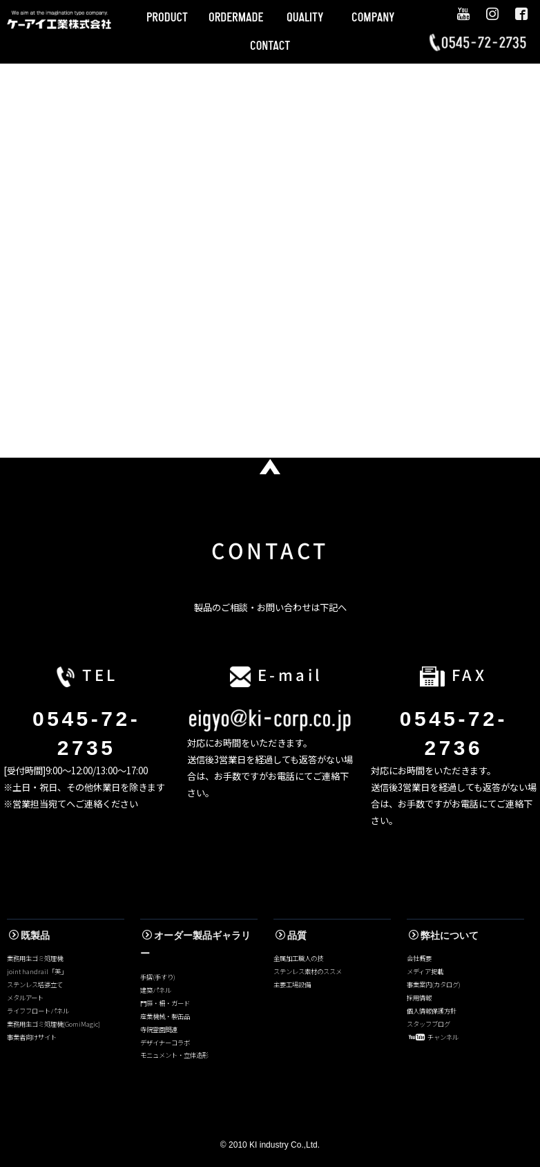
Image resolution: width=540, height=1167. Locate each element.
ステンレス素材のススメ (307, 971)
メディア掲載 (425, 971)
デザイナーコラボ (165, 1042)
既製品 (29, 935)
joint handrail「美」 (37, 971)
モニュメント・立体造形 (174, 1055)
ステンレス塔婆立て (35, 984)
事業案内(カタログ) (434, 984)
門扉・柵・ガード (165, 1003)
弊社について (444, 935)
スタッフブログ (428, 1024)
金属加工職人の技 (298, 958)
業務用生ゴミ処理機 (35, 958)
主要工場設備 (292, 984)
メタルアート (25, 997)
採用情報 (419, 997)
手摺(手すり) (157, 977)
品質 (291, 935)
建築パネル (155, 990)
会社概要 (419, 958)
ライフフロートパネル (38, 1011)
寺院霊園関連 (158, 1029)
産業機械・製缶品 (165, 1016)
